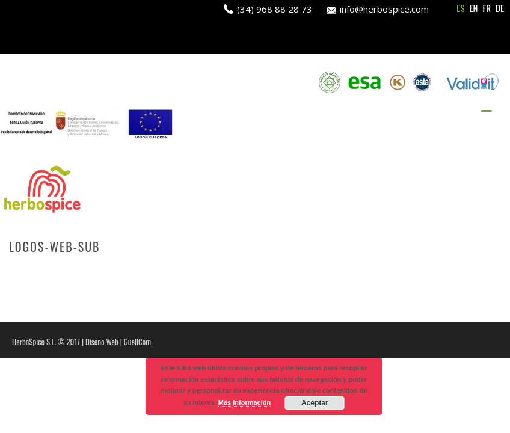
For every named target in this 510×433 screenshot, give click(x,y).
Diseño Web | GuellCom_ (119, 342)
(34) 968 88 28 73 (274, 9)
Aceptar (314, 403)
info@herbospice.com (384, 9)
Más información (244, 402)
